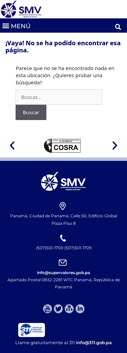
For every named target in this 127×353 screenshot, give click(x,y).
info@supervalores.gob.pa (63, 272)
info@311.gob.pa (94, 342)
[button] (16, 25)
